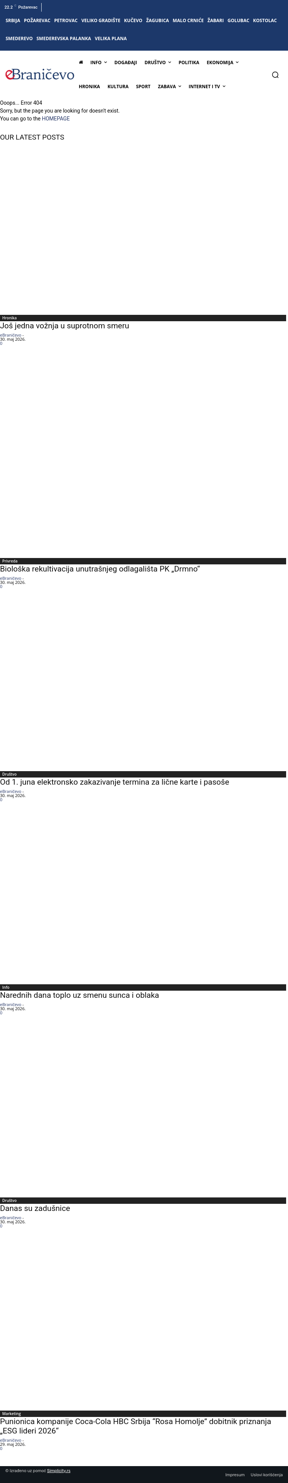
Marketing (11, 1413)
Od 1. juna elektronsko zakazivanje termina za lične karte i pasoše (114, 782)
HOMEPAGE (56, 119)
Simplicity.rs (58, 1470)
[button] (275, 75)
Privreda (10, 561)
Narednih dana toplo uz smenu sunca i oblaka (79, 995)
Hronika (9, 317)
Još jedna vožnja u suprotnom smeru (64, 325)
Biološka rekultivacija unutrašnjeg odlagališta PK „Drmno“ (100, 568)
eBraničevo (10, 335)
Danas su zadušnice (35, 1208)
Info (5, 987)
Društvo (9, 774)
